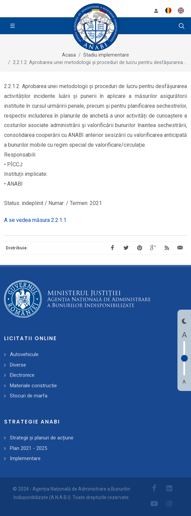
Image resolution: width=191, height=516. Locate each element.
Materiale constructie (33, 386)
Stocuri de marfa (28, 396)
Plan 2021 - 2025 (28, 448)
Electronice (22, 375)
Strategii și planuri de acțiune (41, 438)
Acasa (69, 55)
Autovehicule (24, 354)
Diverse (18, 365)
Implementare (25, 458)
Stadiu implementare (106, 55)
